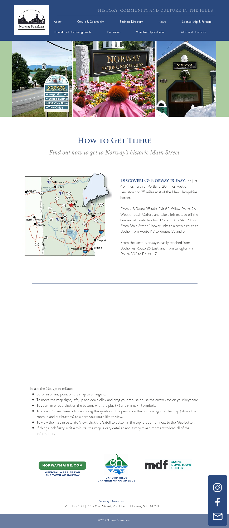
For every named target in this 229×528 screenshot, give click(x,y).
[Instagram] (217, 487)
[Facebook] (217, 502)
